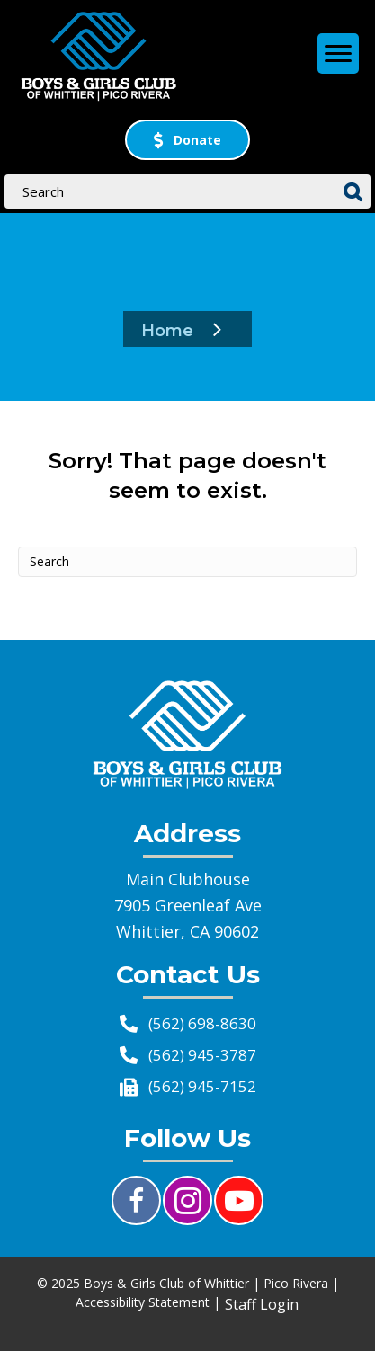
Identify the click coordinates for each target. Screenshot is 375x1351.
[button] (187, 140)
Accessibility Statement (143, 1302)
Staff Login (262, 1304)
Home (167, 331)
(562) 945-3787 (202, 1054)
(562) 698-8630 (202, 1023)
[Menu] (338, 56)
